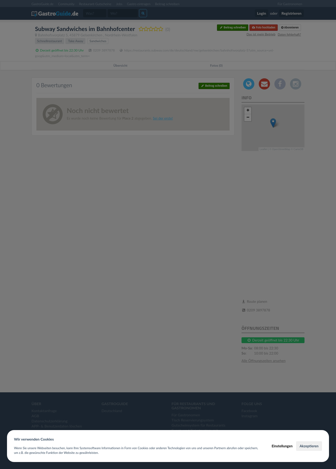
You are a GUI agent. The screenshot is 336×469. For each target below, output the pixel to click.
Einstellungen (282, 446)
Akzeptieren (309, 446)
